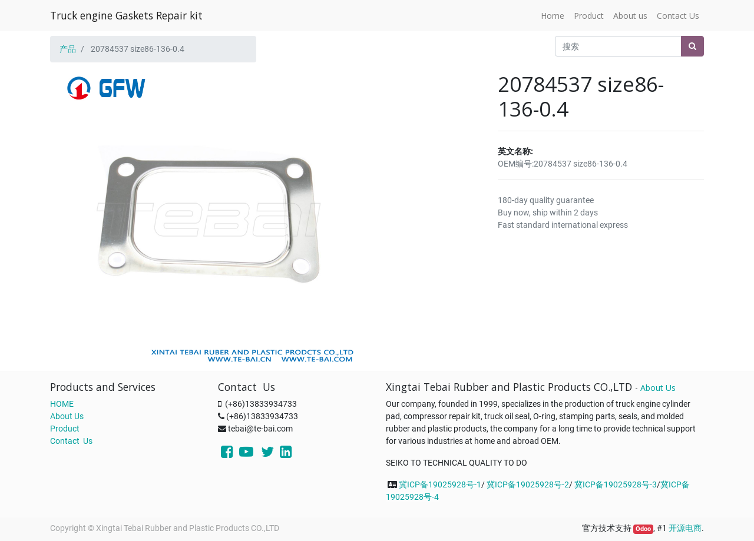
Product (65, 428)
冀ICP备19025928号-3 (615, 484)
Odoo (643, 529)
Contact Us (71, 441)
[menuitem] (552, 15)
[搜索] (692, 46)
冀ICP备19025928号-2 (528, 484)
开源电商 (685, 528)
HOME (62, 404)
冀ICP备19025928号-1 (440, 484)
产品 (67, 49)
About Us (67, 416)
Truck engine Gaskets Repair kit (126, 15)
